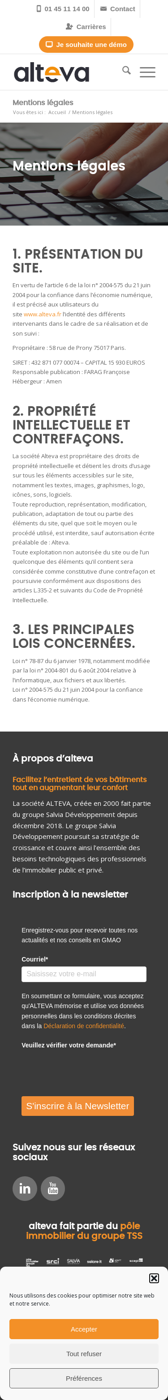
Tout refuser (84, 1353)
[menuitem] (63, 9)
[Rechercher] (122, 72)
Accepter (84, 1329)
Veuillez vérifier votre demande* (69, 1045)
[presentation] (90, 1069)
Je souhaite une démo (86, 44)
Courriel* (35, 959)
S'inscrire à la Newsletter (77, 1106)
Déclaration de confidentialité (83, 1026)
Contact (117, 9)
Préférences (84, 1378)
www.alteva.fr (42, 314)
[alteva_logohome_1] (70, 72)
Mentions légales (43, 102)
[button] (154, 1278)
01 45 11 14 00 (63, 9)
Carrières (86, 26)
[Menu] (143, 72)
